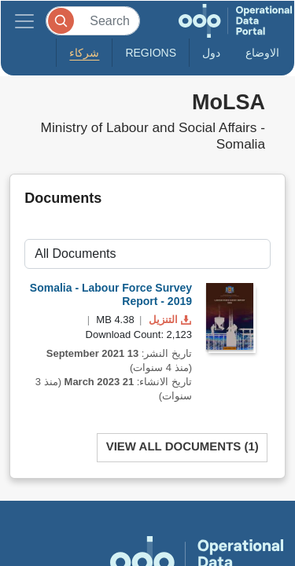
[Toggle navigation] (24, 21)
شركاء (84, 52)
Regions (150, 52)
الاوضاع (262, 52)
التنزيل (168, 319)
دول (211, 52)
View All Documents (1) (182, 447)
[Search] (93, 20)
